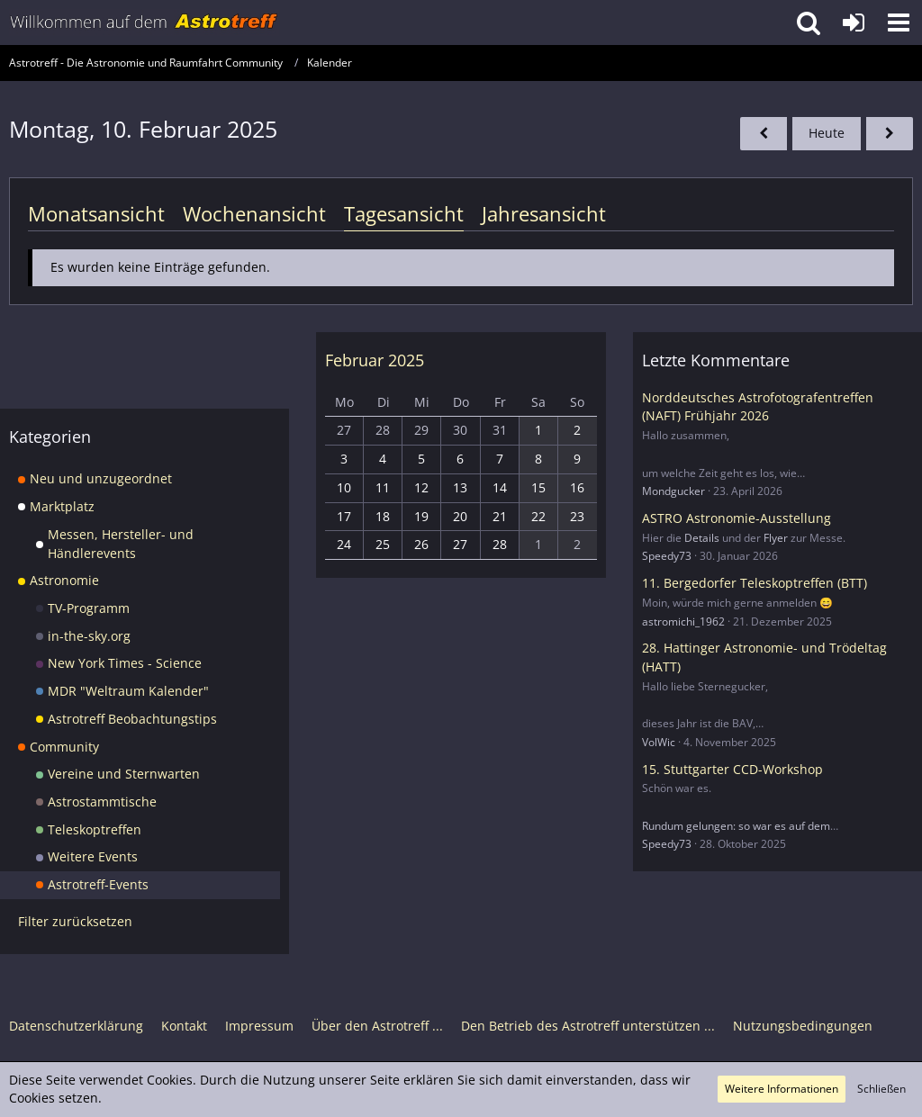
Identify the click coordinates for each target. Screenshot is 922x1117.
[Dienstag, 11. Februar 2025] (889, 133)
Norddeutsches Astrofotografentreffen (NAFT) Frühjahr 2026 (757, 407)
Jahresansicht (544, 213)
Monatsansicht (96, 213)
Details (701, 537)
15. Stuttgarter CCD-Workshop (732, 769)
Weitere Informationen (781, 1088)
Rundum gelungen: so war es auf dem (736, 825)
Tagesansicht (404, 213)
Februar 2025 (374, 360)
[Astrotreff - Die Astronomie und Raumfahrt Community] (144, 23)
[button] (899, 23)
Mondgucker (673, 491)
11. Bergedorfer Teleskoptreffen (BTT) (754, 582)
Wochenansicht (254, 213)
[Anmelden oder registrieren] (854, 23)
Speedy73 (667, 555)
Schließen (881, 1088)
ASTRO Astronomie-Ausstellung (736, 518)
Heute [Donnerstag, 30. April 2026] (827, 132)
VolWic (658, 742)
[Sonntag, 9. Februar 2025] (763, 133)
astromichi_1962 (683, 621)
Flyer (776, 537)
